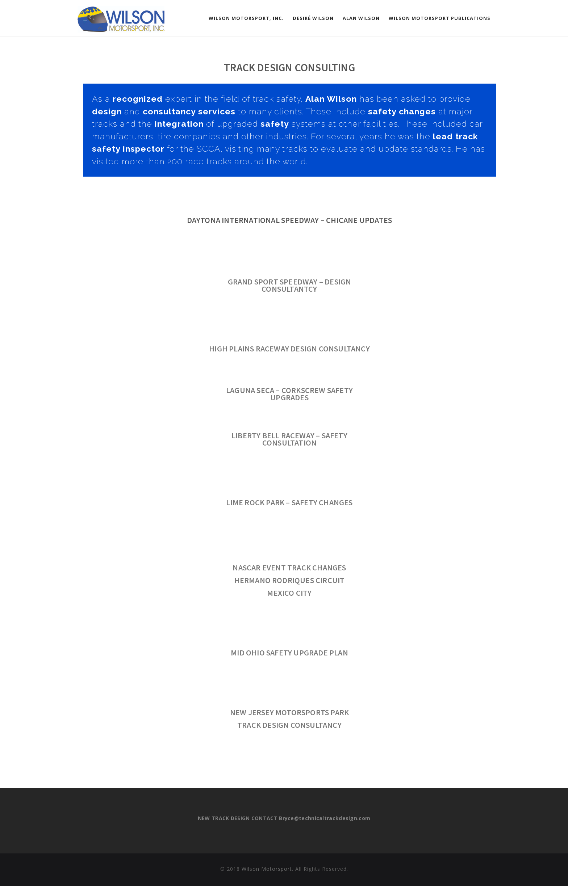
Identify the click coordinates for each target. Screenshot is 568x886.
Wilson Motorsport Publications (439, 18)
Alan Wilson (361, 18)
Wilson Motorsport (267, 868)
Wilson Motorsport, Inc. (246, 18)
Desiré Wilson (313, 18)
